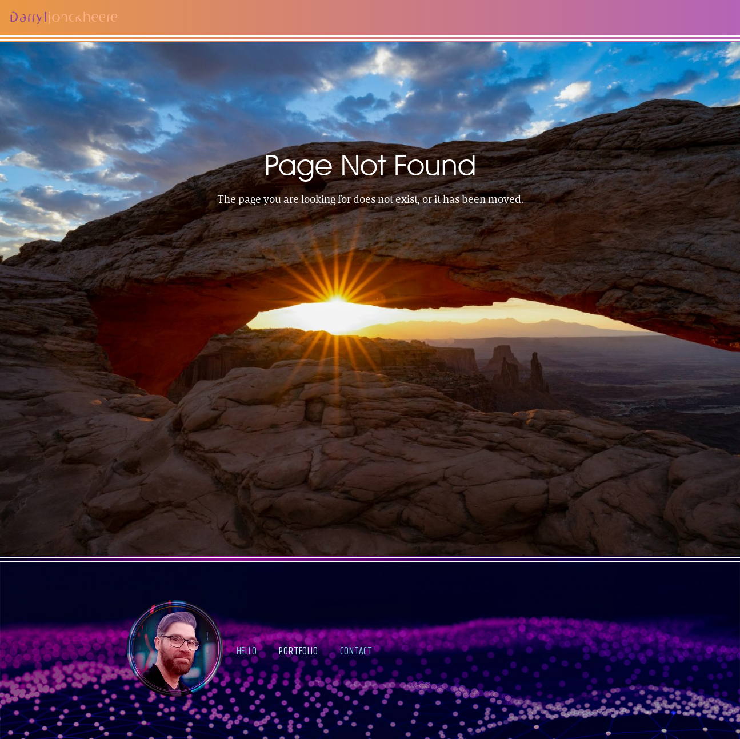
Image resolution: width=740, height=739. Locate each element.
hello (247, 650)
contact (356, 650)
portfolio (298, 650)
